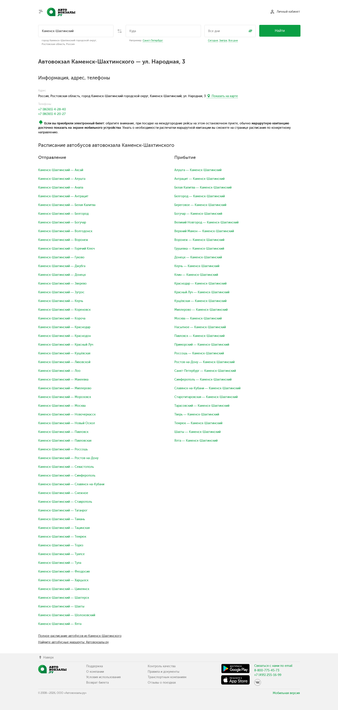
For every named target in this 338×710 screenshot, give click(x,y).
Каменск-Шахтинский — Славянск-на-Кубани (71, 484)
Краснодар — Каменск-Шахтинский (200, 283)
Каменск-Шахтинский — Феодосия (64, 571)
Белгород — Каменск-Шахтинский (199, 196)
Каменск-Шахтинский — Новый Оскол (66, 423)
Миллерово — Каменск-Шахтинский (201, 310)
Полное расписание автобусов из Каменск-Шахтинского (80, 636)
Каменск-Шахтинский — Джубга (61, 266)
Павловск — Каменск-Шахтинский (199, 336)
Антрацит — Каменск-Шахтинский (199, 179)
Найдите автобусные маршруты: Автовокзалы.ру (73, 642)
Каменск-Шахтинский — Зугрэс (61, 292)
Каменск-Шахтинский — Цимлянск (63, 589)
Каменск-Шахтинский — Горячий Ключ (66, 248)
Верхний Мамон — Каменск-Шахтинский (204, 231)
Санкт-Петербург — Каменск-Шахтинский (205, 371)
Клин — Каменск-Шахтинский (196, 275)
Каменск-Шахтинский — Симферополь (66, 475)
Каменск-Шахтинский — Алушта (61, 179)
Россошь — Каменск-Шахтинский (199, 353)
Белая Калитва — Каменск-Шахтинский (203, 187)
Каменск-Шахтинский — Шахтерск (63, 598)
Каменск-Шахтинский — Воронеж (63, 240)
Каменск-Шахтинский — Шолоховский (66, 615)
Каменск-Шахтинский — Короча (61, 318)
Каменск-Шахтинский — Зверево (62, 283)
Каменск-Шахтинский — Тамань (61, 519)
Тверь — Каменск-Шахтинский (196, 414)
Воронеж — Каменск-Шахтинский (199, 240)
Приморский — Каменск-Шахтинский (201, 344)
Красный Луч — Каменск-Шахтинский (201, 292)
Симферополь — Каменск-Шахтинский (203, 379)
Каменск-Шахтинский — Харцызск (63, 580)
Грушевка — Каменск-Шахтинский (199, 248)
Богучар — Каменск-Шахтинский (198, 214)
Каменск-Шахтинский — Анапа (60, 187)
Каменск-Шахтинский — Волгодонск (65, 231)
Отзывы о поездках (162, 682)
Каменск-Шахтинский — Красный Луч (65, 344)
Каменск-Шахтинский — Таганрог (63, 510)
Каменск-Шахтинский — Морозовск (64, 397)
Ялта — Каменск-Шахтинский (196, 440)
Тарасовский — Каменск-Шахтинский (201, 406)
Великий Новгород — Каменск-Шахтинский (206, 222)
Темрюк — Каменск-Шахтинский (198, 423)
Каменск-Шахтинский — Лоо (59, 371)
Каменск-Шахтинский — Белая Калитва (66, 205)
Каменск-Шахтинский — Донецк (62, 275)
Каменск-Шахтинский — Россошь (63, 449)
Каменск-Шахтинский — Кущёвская (64, 353)
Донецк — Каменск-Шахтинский (198, 257)
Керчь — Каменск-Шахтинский (196, 266)
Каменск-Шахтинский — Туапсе (61, 554)
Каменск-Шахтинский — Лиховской (64, 362)
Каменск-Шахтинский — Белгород (63, 214)
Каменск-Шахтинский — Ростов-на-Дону (68, 458)
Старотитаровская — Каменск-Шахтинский (206, 397)
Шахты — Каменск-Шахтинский (197, 432)
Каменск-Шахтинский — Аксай (60, 170)
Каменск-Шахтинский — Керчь (60, 301)
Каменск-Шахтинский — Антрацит (63, 196)
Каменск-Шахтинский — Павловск (63, 432)
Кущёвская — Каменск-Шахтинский (200, 301)
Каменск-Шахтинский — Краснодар (64, 327)
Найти (280, 31)
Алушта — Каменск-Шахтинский (197, 170)
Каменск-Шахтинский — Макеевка (63, 379)
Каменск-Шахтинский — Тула (59, 563)
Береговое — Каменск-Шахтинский (200, 205)
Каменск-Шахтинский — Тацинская (64, 528)
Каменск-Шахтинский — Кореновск (64, 310)
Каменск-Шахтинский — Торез (60, 545)
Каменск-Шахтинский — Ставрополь (65, 502)
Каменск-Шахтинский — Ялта (59, 624)
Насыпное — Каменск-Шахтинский (200, 327)
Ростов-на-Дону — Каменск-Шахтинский (204, 362)
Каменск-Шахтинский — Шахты (61, 606)
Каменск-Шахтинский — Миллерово (64, 388)
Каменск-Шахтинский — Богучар (62, 222)
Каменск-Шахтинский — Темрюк (62, 537)
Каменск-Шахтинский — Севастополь (66, 467)
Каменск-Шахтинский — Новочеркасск (67, 414)
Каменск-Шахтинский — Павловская (64, 440)
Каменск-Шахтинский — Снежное (63, 493)
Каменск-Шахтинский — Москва (62, 406)
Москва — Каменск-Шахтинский (198, 318)
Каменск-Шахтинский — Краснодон (64, 336)
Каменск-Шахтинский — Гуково (61, 257)
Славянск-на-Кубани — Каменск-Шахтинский (207, 388)
